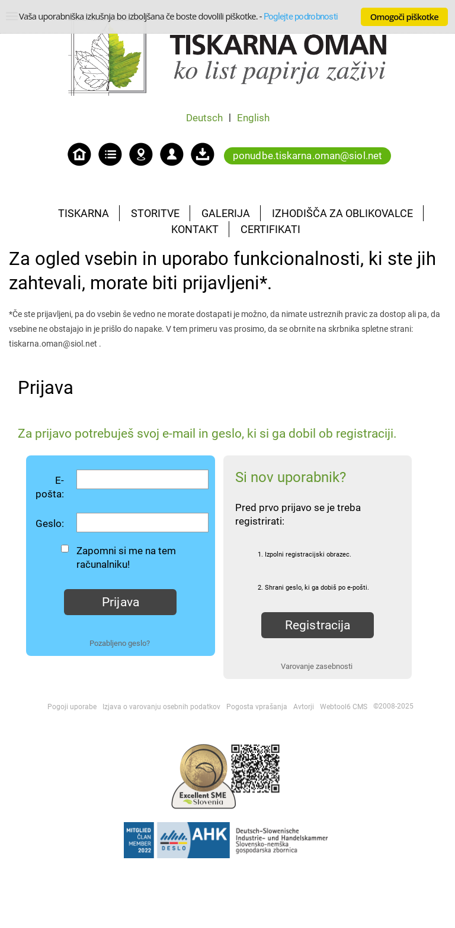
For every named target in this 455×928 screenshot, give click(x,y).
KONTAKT (195, 229)
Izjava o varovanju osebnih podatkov (161, 707)
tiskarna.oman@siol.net (53, 343)
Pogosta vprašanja (256, 707)
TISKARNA (83, 213)
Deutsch (204, 118)
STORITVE (155, 213)
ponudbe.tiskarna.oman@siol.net (307, 155)
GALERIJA (225, 213)
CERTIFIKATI (270, 229)
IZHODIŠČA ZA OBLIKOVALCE (342, 213)
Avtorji (303, 707)
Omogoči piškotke (404, 16)
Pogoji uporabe (72, 707)
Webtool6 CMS (343, 707)
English (253, 118)
